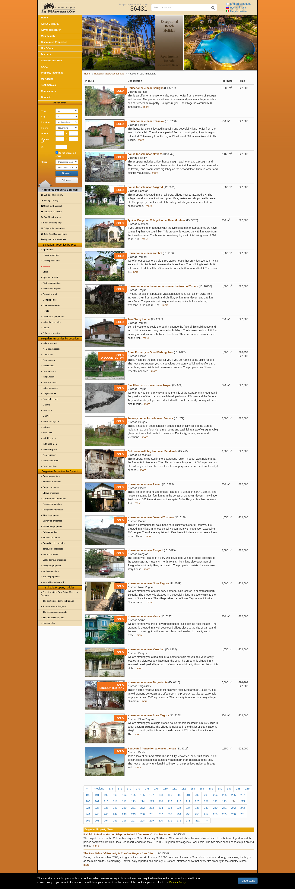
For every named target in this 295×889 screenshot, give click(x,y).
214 (142, 801)
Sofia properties (50, 532)
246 (106, 814)
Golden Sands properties (54, 498)
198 (160, 794)
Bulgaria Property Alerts (53, 228)
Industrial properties (52, 322)
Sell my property (50, 200)
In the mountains (50, 388)
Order (44, 162)
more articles (49, 623)
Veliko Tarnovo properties (54, 560)
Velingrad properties (52, 565)
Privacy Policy (177, 882)
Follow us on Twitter (51, 211)
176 (129, 788)
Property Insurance (52, 72)
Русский (236, 7)
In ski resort (48, 365)
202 (197, 794)
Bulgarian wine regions (53, 617)
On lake (46, 405)
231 (133, 807)
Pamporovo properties (53, 510)
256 (197, 814)
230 (124, 807)
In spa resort (48, 377)
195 (133, 794)
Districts (46, 54)
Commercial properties (53, 316)
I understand (247, 880)
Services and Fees (51, 60)
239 (206, 807)
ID (42, 147)
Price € (44, 133)
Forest (46, 327)
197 (151, 794)
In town (46, 427)
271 (170, 820)
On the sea (48, 354)
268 (142, 820)
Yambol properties (51, 576)
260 (233, 814)
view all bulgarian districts (54, 582)
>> (206, 820)
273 (188, 820)
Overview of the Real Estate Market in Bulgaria (59, 593)
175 (120, 788)
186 (220, 788)
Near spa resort (50, 382)
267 (133, 820)
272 (179, 820)
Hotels (46, 311)
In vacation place (51, 460)
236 (179, 807)
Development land (51, 261)
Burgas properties (51, 487)
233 (151, 807)
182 (183, 788)
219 (188, 801)
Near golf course (50, 399)
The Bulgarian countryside (55, 612)
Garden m (45, 140)
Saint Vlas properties (52, 521)
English (238, 3)
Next (197, 820)
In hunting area (50, 444)
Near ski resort (49, 371)
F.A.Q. (44, 66)
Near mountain (49, 466)
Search (66, 173)
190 (88, 794)
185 (211, 788)
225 (242, 801)
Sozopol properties (51, 537)
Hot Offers (47, 48)
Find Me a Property (51, 217)
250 (142, 814)
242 (233, 807)
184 (202, 788)
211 (115, 801)
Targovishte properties (53, 549)
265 (115, 820)
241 (224, 807)
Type (43, 111)
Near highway (49, 455)
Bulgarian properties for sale (133, 4)
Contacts (46, 97)
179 (156, 788)
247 (115, 814)
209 (97, 801)
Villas (45, 272)
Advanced (66, 180)
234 (160, 807)
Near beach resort (51, 349)
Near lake (47, 410)
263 (97, 820)
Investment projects (52, 288)
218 (179, 801)
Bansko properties (51, 476)
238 (197, 807)
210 (106, 801)
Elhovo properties (51, 493)
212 (124, 801)
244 (88, 814)
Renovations (48, 91)
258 (215, 814)
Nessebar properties (52, 504)
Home (44, 17)
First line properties (52, 283)
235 (170, 807)
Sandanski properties (52, 526)
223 (224, 801)
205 (224, 794)
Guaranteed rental (51, 305)
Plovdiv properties (51, 515)
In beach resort (50, 343)
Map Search (48, 36)
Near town (47, 432)
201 (188, 794)
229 (115, 807)
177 (138, 788)
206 (233, 794)
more (146, 106)
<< (87, 788)
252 (160, 814)
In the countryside (51, 421)
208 (88, 801)
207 (242, 794)
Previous (99, 788)
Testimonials (48, 85)
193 (115, 794)
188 (238, 788)
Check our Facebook (51, 206)
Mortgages (47, 78)
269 (151, 820)
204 (215, 794)
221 (206, 801)
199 (170, 794)
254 (179, 814)
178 (147, 788)
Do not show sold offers (66, 154)
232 (142, 807)
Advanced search (51, 29)
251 (151, 814)
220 (197, 801)
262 (88, 820)
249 (133, 814)
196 (142, 794)
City (43, 116)
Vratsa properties (51, 571)
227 (97, 807)
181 (174, 788)
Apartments (48, 249)
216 (160, 801)
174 (111, 788)
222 (215, 801)
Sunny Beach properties (54, 543)
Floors (44, 128)
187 (229, 788)
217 (170, 801)
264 (106, 820)
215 (151, 801)
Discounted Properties (54, 42)
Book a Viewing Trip (51, 223)
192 (106, 794)
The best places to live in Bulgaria (58, 601)
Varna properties (50, 554)
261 (242, 814)
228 (106, 807)
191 (97, 794)
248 (124, 814)
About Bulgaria (50, 23)
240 (215, 807)
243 (242, 807)
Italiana (236, 11)
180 (165, 788)
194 (124, 794)
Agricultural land (50, 277)
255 (188, 814)
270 (160, 820)
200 (179, 794)
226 (88, 807)
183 (193, 788)
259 (224, 814)
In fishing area (49, 438)
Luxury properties (51, 255)
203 (206, 794)
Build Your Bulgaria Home (54, 234)
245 (97, 814)
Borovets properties (52, 482)
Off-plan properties (51, 333)
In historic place (50, 449)
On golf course (49, 393)
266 (124, 820)
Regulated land (50, 294)
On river (46, 416)
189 (247, 788)
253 (170, 814)
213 (133, 801)
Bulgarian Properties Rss (53, 239)
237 (188, 807)
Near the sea (49, 360)
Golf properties (49, 300)
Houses (46, 266)
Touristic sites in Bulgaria (54, 606)
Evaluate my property (52, 195)
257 (206, 814)
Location (45, 122)
